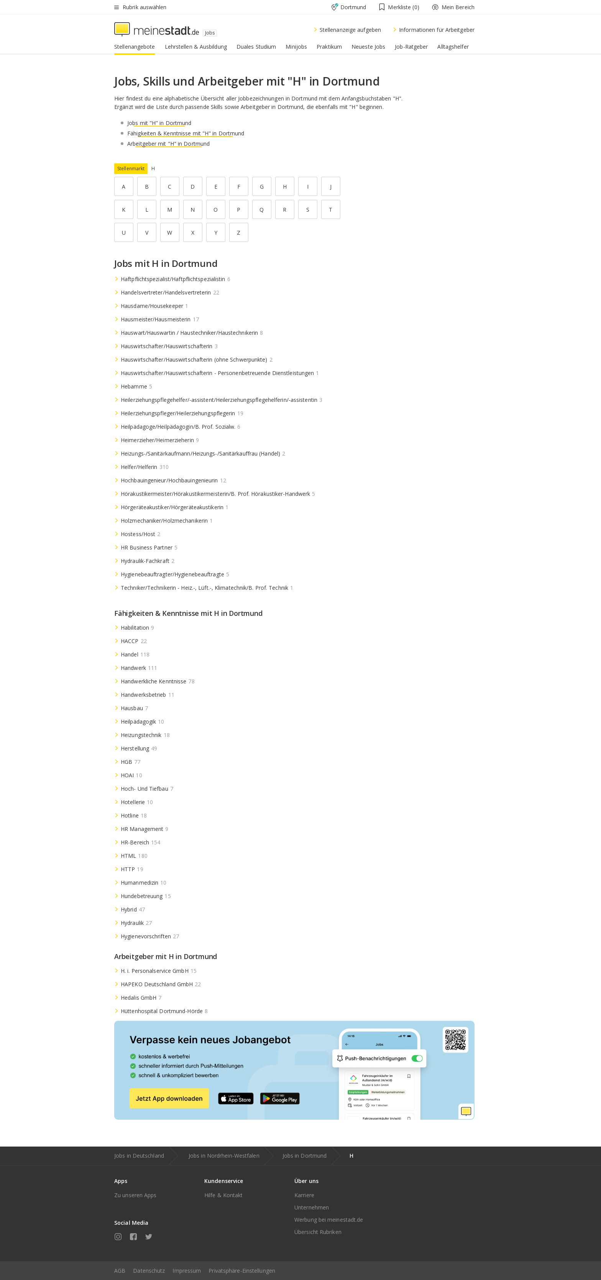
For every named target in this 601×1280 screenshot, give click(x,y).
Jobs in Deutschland (139, 1155)
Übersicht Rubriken (318, 1232)
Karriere (304, 1195)
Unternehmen (311, 1207)
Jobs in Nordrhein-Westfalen (224, 1155)
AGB (119, 1270)
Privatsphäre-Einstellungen (242, 1270)
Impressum (186, 1270)
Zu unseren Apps (135, 1195)
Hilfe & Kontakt (223, 1195)
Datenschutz (149, 1270)
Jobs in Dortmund (304, 1155)
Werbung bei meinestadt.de (328, 1219)
